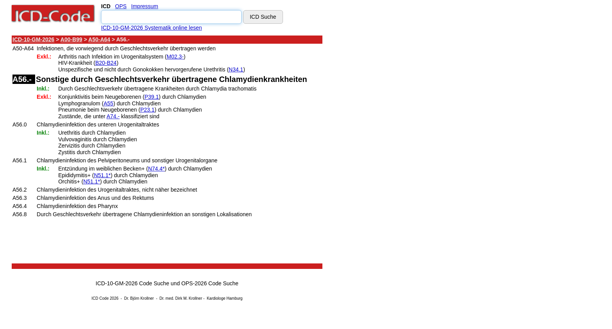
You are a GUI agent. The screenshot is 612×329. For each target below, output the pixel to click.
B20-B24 (105, 63)
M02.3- (175, 56)
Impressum (144, 6)
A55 (108, 103)
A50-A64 (99, 39)
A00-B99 (71, 39)
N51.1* (102, 175)
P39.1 (151, 97)
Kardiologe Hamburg (225, 298)
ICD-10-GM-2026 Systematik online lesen (151, 28)
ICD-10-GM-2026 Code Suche (132, 283)
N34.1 (236, 69)
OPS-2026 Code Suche (209, 283)
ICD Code (100, 298)
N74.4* (156, 168)
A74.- (113, 116)
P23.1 (147, 110)
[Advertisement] (392, 152)
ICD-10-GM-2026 (33, 39)
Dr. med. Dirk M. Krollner (181, 298)
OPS (121, 6)
